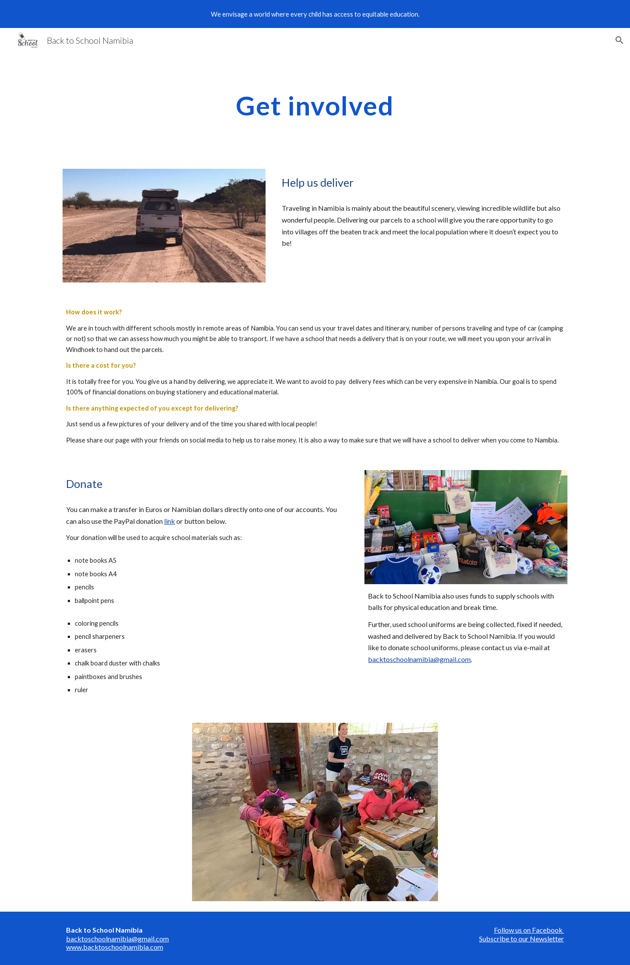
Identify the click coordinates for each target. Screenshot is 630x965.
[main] (315, 105)
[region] (315, 14)
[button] (619, 40)
